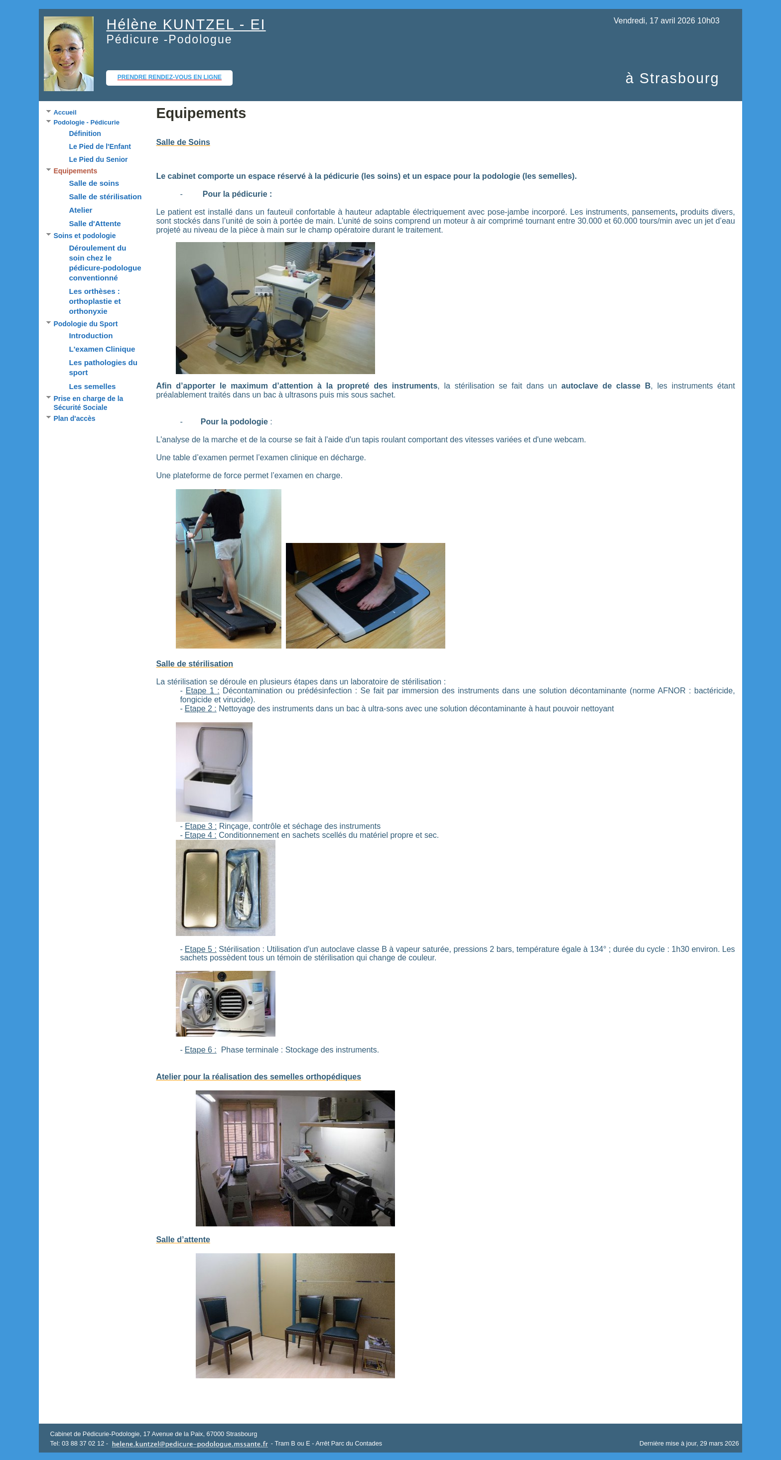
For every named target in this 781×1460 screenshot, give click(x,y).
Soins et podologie (84, 236)
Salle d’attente (183, 1239)
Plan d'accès (74, 418)
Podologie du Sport (85, 324)
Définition (85, 133)
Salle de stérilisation (105, 196)
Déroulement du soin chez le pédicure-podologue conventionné (105, 263)
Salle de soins (94, 183)
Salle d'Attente (95, 223)
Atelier (80, 210)
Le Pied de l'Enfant (100, 146)
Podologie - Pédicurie (86, 122)
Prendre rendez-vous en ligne (170, 77)
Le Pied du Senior (98, 159)
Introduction (91, 335)
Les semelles (92, 386)
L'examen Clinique (102, 349)
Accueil (64, 112)
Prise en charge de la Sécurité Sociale (88, 403)
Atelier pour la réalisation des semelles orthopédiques (258, 1076)
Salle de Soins (183, 142)
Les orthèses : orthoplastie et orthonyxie (95, 301)
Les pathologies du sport (103, 367)
